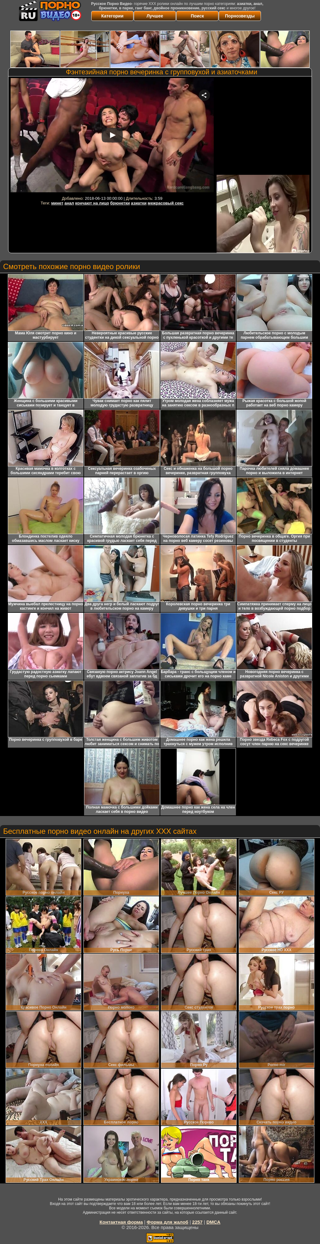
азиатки (139, 203)
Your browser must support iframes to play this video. (112, 136)
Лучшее (155, 15)
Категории (112, 15)
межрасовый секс (166, 203)
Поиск (197, 15)
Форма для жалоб (167, 1222)
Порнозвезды (240, 15)
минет (57, 203)
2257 (197, 1222)
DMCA (213, 1222)
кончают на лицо (92, 203)
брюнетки (120, 203)
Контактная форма (121, 1222)
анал (69, 203)
